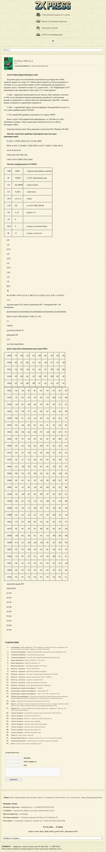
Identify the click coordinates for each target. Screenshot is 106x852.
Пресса (41, 797)
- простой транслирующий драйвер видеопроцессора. (35, 657)
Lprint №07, (59, 831)
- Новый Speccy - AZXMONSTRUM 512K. (28, 807)
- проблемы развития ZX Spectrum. (29, 682)
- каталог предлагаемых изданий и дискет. (26, 743)
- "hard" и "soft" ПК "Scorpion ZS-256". (35, 693)
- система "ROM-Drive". (25, 668)
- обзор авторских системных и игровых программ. (34, 741)
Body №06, (49, 831)
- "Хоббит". (27, 688)
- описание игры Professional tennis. (28, 727)
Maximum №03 (71, 831)
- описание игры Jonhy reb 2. (26, 729)
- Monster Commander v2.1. (26, 663)
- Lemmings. (15, 814)
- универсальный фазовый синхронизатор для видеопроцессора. (38, 652)
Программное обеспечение (26, 797)
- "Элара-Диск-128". (30, 691)
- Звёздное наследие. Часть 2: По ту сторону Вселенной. (36, 738)
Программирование (94, 797)
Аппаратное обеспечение (55, 797)
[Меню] (53, 41)
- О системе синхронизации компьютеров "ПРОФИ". (34, 674)
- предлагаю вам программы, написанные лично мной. (30, 701)
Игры (12, 797)
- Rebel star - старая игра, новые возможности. (31, 718)
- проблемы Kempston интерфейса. (29, 671)
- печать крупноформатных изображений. (31, 685)
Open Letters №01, (36, 831)
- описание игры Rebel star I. (26, 716)
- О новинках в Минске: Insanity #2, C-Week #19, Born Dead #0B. (34, 821)
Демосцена (75, 797)
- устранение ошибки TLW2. (27, 680)
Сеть (68, 797)
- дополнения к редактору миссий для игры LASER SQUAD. (36, 713)
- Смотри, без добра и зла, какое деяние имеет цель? (28, 810)
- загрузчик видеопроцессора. (28, 655)
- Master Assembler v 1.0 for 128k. (28, 660)
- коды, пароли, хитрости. (22, 735)
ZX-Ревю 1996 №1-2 (23, 61)
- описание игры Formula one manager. (29, 724)
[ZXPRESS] (53, 5)
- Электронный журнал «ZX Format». (29, 666)
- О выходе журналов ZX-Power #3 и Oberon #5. (30, 817)
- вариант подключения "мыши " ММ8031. (31, 677)
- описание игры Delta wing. (26, 732)
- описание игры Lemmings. (26, 721)
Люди (83, 797)
